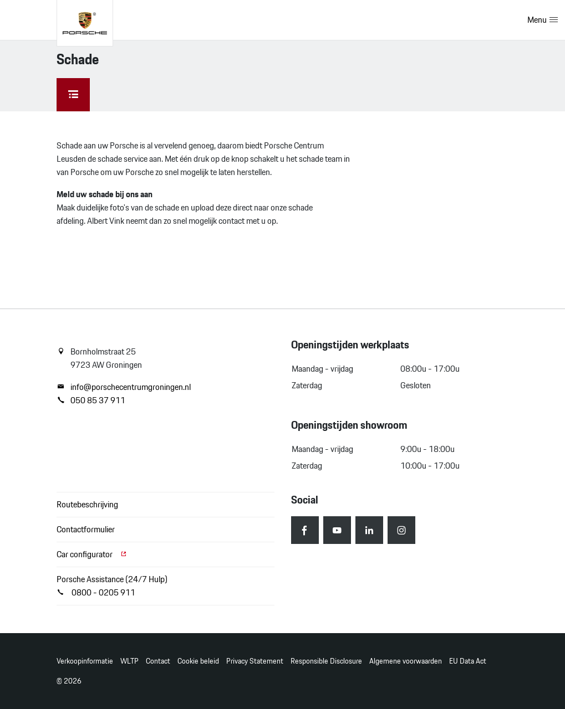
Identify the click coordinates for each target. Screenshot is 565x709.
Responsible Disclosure (326, 661)
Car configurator (92, 554)
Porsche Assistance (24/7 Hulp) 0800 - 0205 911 (112, 585)
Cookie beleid (198, 661)
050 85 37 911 (91, 400)
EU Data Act (467, 661)
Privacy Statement (254, 661)
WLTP (129, 661)
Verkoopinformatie (85, 661)
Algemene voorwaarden (405, 661)
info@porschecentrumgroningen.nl (124, 387)
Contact (158, 661)
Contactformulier (86, 529)
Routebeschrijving (87, 504)
